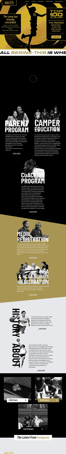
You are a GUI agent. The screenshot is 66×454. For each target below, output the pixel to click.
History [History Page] (34, 1)
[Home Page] (9, 3)
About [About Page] (27, 1)
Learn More (56, 37)
